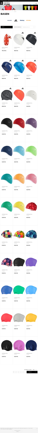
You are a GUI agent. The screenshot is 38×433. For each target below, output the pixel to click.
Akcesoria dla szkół (10, 11)
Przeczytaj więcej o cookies (17, 431)
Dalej (32, 372)
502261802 (5, 0)
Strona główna (3, 11)
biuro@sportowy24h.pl (15, 0)
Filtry (7, 27)
